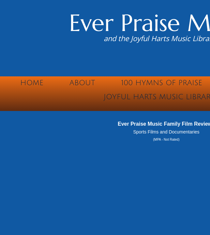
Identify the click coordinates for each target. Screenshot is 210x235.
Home (31, 83)
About (82, 83)
